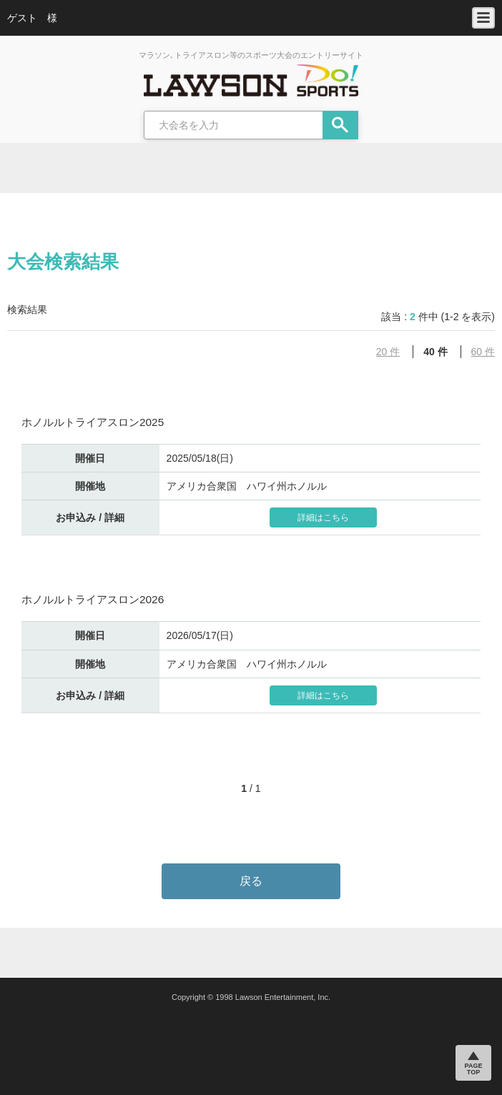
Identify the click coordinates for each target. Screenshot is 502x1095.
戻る (251, 881)
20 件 (388, 351)
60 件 (483, 351)
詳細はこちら (323, 517)
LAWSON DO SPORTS (251, 80)
